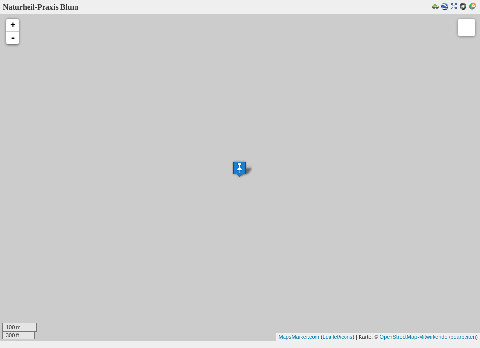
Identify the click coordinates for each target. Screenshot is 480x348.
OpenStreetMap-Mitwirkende (414, 337)
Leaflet (331, 337)
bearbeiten (463, 337)
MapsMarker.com (299, 337)
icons (346, 337)
